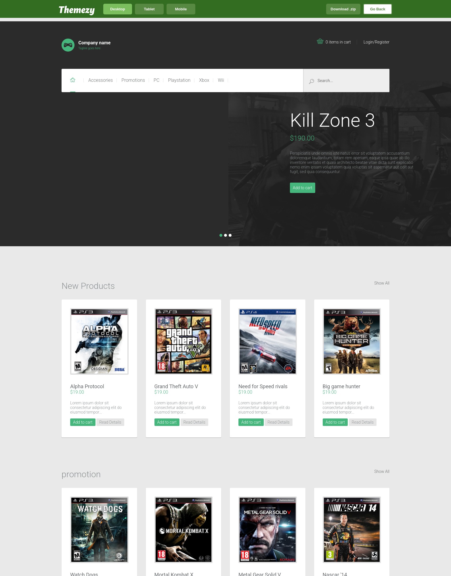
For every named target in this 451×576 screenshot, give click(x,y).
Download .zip (343, 9)
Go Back (377, 9)
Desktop (117, 9)
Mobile (181, 9)
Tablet (149, 9)
